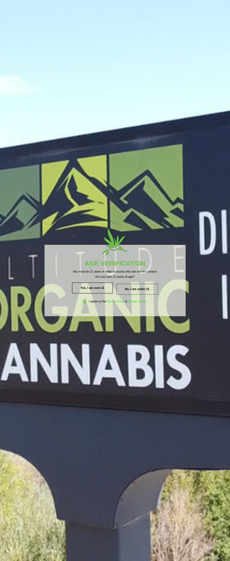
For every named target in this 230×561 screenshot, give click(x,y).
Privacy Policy (137, 301)
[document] (115, 280)
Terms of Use (115, 301)
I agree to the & (115, 301)
